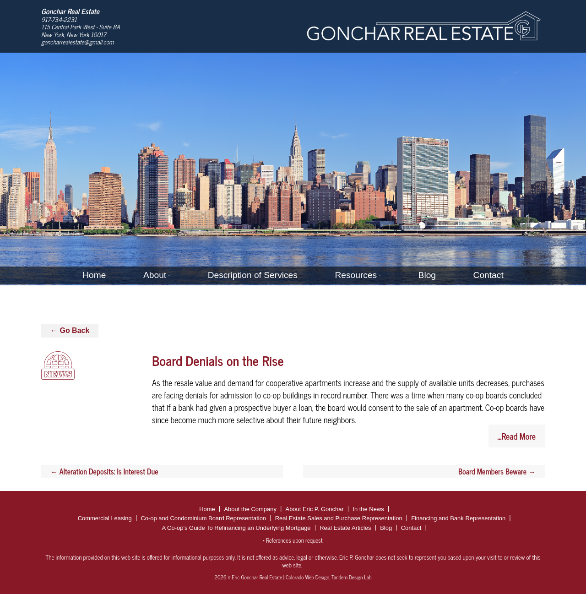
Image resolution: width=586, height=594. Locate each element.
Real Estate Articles (345, 527)
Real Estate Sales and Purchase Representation (338, 518)
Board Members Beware (497, 471)
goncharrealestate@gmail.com (77, 42)
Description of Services (253, 275)
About (154, 275)
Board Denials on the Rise (218, 360)
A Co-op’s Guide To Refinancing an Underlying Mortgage (236, 527)
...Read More (517, 436)
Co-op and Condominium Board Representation (203, 518)
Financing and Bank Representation (458, 518)
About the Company (250, 509)
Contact (488, 275)
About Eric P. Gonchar (315, 509)
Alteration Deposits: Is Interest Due (104, 471)
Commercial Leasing (105, 518)
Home (94, 275)
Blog (427, 275)
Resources (356, 275)
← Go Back (69, 330)
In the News (368, 509)
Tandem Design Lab (351, 577)
